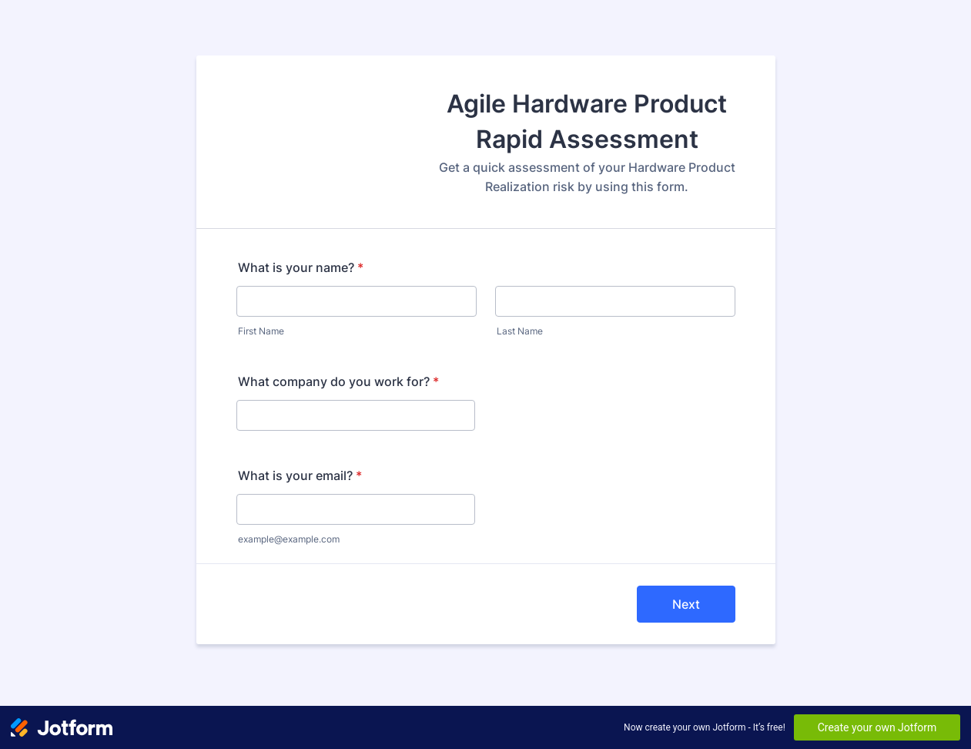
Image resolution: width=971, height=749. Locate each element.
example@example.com (289, 539)
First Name (261, 331)
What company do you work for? (338, 381)
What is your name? (300, 267)
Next (686, 604)
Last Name (520, 331)
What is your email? (300, 475)
